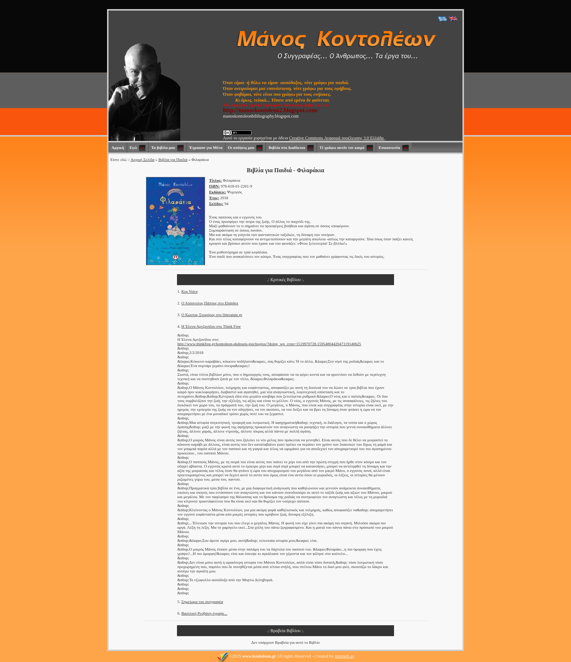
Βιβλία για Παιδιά (173, 159)
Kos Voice (189, 291)
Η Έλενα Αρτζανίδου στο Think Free (211, 326)
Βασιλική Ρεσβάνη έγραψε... (204, 613)
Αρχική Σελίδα (142, 159)
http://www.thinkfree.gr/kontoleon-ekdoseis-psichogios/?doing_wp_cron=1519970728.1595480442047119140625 (269, 344)
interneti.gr (344, 656)
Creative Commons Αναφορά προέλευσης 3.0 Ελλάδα (337, 138)
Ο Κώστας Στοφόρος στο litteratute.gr (211, 314)
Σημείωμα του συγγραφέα (202, 601)
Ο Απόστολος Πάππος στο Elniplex (209, 303)
